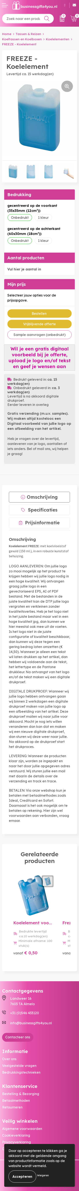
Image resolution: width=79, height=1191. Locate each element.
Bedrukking (19, 194)
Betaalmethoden (16, 1100)
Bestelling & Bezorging (20, 1094)
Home (6, 34)
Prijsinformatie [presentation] (42, 523)
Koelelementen (57, 39)
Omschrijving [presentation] (42, 497)
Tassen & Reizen (28, 34)
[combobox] (28, 18)
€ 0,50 (25, 952)
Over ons (9, 1059)
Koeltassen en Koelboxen (22, 39)
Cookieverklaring (16, 1135)
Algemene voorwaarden (22, 1129)
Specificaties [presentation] (43, 510)
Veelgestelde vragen (19, 1066)
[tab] (39, 497)
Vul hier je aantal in (24, 269)
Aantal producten (25, 257)
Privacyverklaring (16, 1142)
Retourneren (12, 1107)
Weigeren (43, 1175)
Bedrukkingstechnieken (21, 1072)
